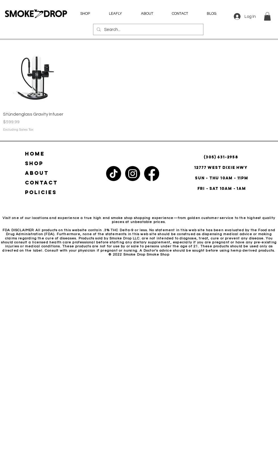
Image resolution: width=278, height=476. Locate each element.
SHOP (34, 163)
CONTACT (41, 183)
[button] (267, 16)
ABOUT (37, 173)
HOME (35, 154)
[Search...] (147, 29)
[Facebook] (151, 173)
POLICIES (41, 192)
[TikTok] (113, 173)
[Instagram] (132, 173)
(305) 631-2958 (222, 157)
